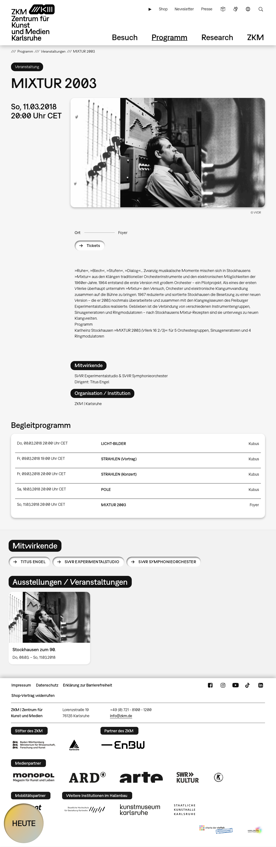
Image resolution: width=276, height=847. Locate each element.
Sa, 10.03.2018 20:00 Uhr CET (41, 489)
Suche (260, 9)
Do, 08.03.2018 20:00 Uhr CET (42, 443)
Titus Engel (33, 561)
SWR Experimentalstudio (92, 561)
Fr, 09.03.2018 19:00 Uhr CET (41, 458)
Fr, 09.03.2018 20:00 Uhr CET (41, 473)
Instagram (223, 685)
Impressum (21, 685)
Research (217, 37)
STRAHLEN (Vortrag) (118, 459)
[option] (51, 628)
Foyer (122, 232)
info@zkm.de (121, 715)
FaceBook (210, 685)
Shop (163, 9)
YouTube (235, 685)
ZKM (255, 37)
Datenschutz (47, 685)
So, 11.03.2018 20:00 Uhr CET (41, 504)
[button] (168, 152)
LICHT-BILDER (113, 443)
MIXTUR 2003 (113, 505)
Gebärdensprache (235, 9)
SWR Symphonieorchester (167, 561)
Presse (206, 9)
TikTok (248, 685)
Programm (169, 37)
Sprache (248, 9)
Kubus (254, 443)
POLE (106, 489)
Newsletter (184, 9)
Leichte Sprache (223, 9)
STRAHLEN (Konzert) (118, 474)
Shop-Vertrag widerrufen (33, 695)
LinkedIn (260, 685)
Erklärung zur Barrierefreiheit (87, 685)
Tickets (93, 245)
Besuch (125, 37)
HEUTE (24, 823)
